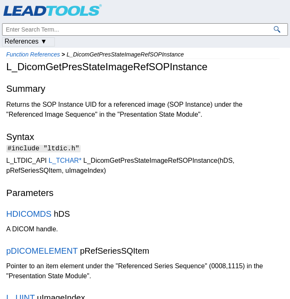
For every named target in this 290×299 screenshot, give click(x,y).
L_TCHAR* (65, 161)
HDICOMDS (29, 215)
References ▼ (26, 41)
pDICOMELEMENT (42, 252)
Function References (33, 54)
